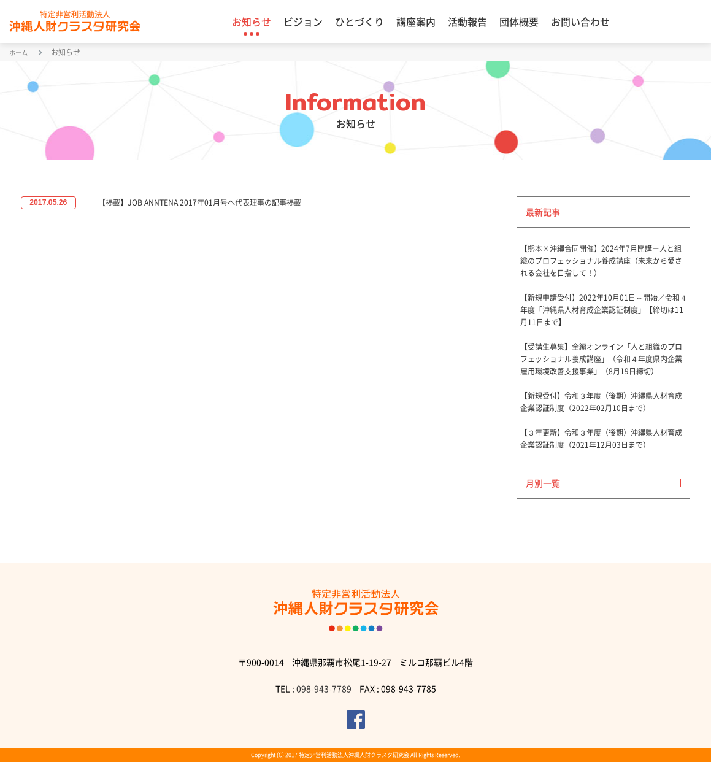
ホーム (20, 52)
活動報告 (467, 21)
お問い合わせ (580, 21)
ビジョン (303, 21)
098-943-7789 (324, 688)
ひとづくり (359, 21)
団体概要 (519, 21)
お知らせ (251, 21)
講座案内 (416, 21)
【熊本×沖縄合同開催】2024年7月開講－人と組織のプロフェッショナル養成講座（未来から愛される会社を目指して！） (601, 261)
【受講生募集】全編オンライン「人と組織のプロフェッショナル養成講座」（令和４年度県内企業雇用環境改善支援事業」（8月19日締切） (601, 359)
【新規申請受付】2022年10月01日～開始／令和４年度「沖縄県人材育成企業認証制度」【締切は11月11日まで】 (603, 310)
